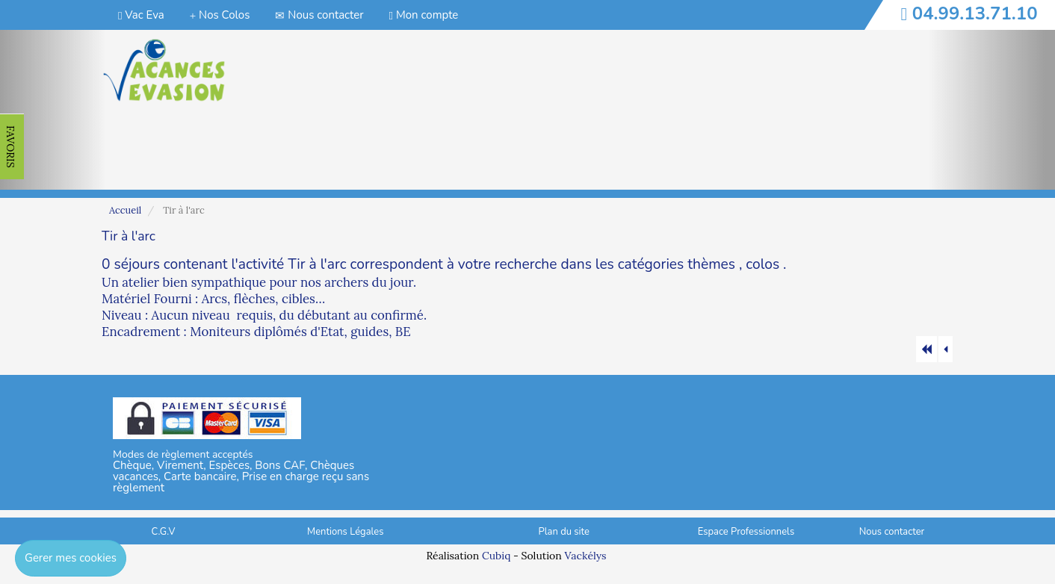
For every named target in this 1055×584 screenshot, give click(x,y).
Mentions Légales (345, 531)
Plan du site (564, 531)
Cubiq (496, 555)
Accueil (125, 210)
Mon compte (424, 14)
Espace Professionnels (746, 531)
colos (762, 264)
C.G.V (164, 531)
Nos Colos (220, 14)
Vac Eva (141, 14)
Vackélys (585, 555)
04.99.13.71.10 (975, 13)
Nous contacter (319, 14)
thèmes (711, 264)
